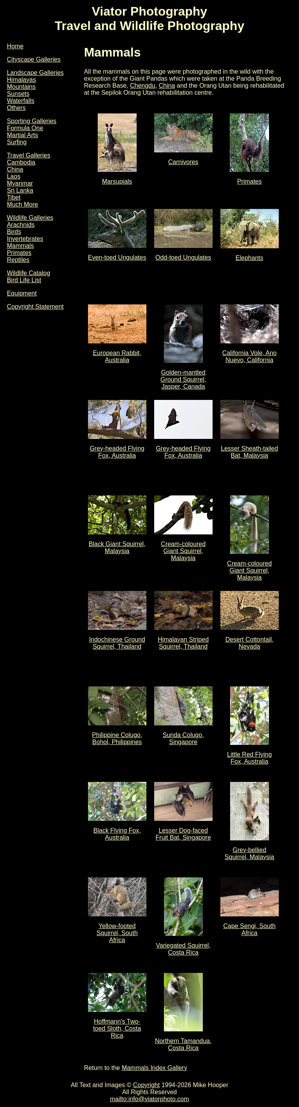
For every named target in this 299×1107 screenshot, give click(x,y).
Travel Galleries (28, 155)
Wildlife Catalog (28, 273)
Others (16, 107)
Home (15, 46)
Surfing (17, 142)
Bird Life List (24, 280)
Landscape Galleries (35, 72)
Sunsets (18, 93)
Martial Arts (22, 135)
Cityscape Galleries (34, 59)
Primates (19, 252)
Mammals (20, 245)
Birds (14, 231)
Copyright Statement (35, 306)
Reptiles (18, 259)
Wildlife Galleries (30, 217)
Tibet (14, 197)
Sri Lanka (20, 190)
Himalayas (21, 79)
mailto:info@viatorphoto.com (149, 1099)
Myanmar (20, 183)
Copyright (146, 1085)
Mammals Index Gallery (154, 1068)
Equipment (22, 293)
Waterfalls (21, 100)
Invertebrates (25, 238)
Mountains (21, 86)
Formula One (25, 128)
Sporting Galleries (31, 121)
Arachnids (21, 224)
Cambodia (21, 162)
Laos (14, 176)
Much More (22, 204)
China (15, 169)
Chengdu (142, 85)
